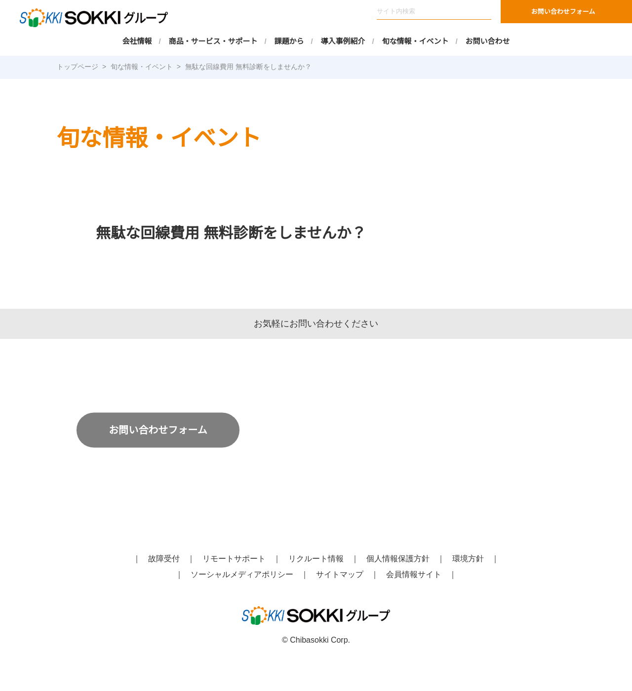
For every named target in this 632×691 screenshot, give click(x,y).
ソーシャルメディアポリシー (242, 575)
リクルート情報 (316, 559)
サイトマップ (339, 575)
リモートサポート (234, 559)
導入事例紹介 (343, 41)
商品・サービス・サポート (213, 41)
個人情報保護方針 (398, 559)
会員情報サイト (413, 575)
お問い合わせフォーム (563, 11)
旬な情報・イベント (415, 41)
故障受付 (164, 559)
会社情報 (137, 41)
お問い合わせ (488, 41)
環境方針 (468, 559)
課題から (289, 41)
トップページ (77, 67)
